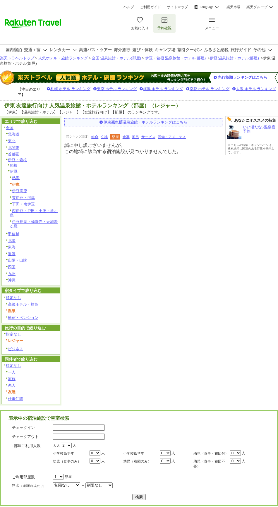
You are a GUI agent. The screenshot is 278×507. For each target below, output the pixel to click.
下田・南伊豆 (23, 204)
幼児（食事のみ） (67, 461)
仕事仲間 (15, 398)
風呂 (135, 137)
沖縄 (12, 280)
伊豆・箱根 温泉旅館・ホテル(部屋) (175, 58)
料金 (29, 485)
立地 (104, 137)
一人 (12, 372)
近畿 (12, 254)
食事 (126, 137)
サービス (148, 137)
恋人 (12, 385)
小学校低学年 (133, 453)
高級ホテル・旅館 (23, 304)
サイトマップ (177, 7)
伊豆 (14, 171)
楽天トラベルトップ (17, 58)
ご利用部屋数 (23, 477)
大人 (56, 446)
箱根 (14, 165)
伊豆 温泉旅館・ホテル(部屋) (234, 58)
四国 (12, 267)
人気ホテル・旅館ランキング (63, 58)
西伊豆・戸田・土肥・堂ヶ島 (34, 213)
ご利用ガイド (150, 7)
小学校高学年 (63, 453)
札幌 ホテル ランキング (70, 89)
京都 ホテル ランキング (210, 89)
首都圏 (13, 154)
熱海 (16, 178)
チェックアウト (25, 436)
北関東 (13, 147)
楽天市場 (233, 7)
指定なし (13, 297)
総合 (94, 137)
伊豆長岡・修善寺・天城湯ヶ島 (34, 223)
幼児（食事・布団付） (211, 453)
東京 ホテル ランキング (117, 89)
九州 (12, 273)
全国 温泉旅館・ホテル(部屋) (116, 58)
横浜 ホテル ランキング (163, 89)
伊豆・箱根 (17, 160)
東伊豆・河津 (23, 197)
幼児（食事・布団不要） (209, 463)
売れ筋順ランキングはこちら (242, 77)
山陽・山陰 (17, 260)
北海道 (13, 134)
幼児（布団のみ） (137, 461)
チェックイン (23, 427)
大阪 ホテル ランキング (256, 89)
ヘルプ (128, 7)
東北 (12, 141)
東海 (12, 247)
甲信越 (13, 234)
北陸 (12, 240)
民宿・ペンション (23, 317)
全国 (9, 128)
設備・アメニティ (172, 137)
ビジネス (15, 349)
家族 (12, 379)
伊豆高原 (19, 191)
